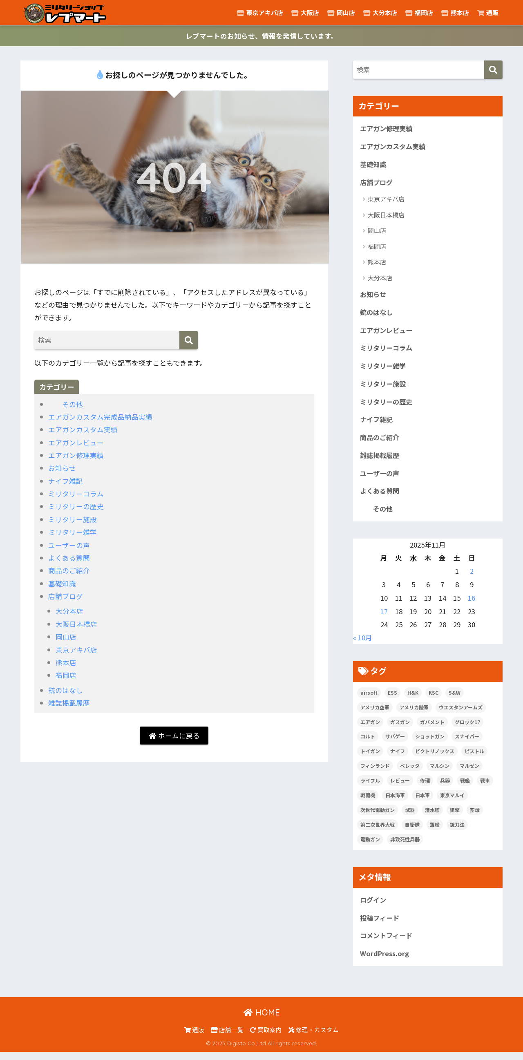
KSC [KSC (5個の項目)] (433, 698)
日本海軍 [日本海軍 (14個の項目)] (395, 801)
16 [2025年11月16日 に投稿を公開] (471, 605)
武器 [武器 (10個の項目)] (410, 816)
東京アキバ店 (260, 12)
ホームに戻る (174, 736)
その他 (65, 404)
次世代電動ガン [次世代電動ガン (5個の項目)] (377, 816)
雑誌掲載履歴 (69, 703)
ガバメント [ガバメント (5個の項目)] (432, 728)
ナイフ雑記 (65, 481)
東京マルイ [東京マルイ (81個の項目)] (452, 801)
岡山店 (341, 12)
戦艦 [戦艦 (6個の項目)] (465, 787)
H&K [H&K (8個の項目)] (412, 698)
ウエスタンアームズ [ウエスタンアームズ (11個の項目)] (461, 713)
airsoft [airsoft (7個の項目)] (369, 698)
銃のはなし (65, 690)
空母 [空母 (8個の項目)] (475, 816)
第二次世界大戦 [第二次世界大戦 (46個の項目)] (377, 831)
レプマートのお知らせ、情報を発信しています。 (261, 36)
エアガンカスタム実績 (83, 430)
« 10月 (362, 644)
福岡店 (419, 12)
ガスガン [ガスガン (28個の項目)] (400, 728)
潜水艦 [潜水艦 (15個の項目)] (432, 816)
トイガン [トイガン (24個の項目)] (370, 757)
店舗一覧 (227, 1037)
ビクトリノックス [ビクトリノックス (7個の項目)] (434, 757)
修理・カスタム (313, 1037)
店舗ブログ (65, 596)
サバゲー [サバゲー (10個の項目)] (395, 743)
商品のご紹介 (69, 571)
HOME (262, 1021)
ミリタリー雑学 (72, 532)
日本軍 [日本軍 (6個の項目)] (422, 801)
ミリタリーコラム (75, 494)
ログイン (374, 907)
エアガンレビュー (76, 443)
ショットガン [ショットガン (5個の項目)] (430, 743)
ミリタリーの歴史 (76, 506)
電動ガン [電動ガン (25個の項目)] (370, 846)
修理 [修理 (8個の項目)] (425, 787)
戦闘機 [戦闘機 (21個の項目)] (367, 801)
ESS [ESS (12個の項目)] (392, 698)
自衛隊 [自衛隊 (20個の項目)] (412, 831)
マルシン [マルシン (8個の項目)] (439, 772)
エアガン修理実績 (76, 455)
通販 (487, 12)
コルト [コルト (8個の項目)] (367, 743)
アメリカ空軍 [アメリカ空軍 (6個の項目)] (374, 713)
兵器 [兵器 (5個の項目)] (445, 787)
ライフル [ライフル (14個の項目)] (370, 787)
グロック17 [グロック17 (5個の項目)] (467, 728)
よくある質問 (69, 557)
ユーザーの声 (69, 545)
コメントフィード (388, 943)
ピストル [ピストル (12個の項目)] (474, 757)
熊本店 (455, 12)
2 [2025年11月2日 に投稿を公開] (472, 578)
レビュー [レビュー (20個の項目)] (400, 787)
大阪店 (305, 12)
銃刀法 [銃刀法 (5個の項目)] (457, 831)
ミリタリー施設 (72, 519)
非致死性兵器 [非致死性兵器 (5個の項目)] (405, 846)
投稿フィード (381, 925)
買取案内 (266, 1037)
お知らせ (62, 468)
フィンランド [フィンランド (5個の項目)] (375, 772)
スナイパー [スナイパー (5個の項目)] (467, 743)
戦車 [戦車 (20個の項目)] (485, 787)
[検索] (188, 340)
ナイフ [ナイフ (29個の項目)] (397, 757)
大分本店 (380, 12)
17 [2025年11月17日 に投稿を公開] (384, 618)
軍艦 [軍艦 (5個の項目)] (435, 831)
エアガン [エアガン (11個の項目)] (370, 728)
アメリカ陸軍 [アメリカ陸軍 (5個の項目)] (414, 713)
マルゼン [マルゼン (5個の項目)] (469, 772)
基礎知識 (62, 583)
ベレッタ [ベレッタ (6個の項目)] (410, 772)
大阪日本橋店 (76, 624)
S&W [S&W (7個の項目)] (454, 698)
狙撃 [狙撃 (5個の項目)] (455, 816)
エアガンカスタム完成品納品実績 (100, 417)
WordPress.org (385, 962)
